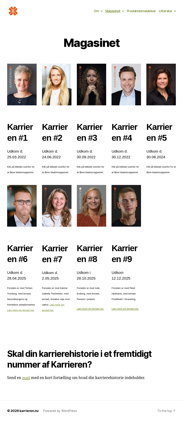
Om (96, 13)
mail (26, 382)
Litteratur (165, 13)
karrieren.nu (29, 415)
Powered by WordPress (60, 415)
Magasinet (112, 13)
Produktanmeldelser (141, 13)
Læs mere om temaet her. (20, 314)
